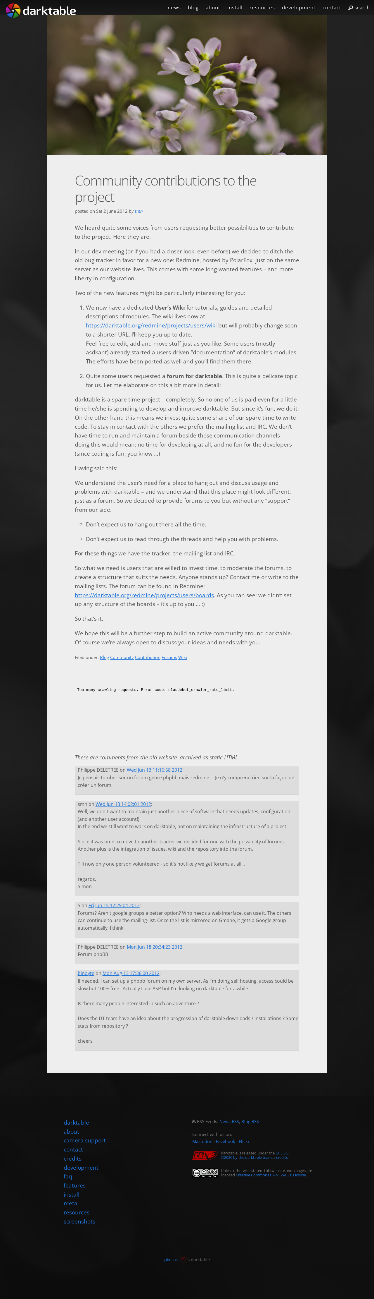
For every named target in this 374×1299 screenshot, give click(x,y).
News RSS (229, 1121)
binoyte (86, 973)
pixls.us (171, 1259)
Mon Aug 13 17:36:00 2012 (131, 973)
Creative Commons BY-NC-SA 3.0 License (271, 1175)
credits (282, 1157)
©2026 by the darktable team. (247, 1157)
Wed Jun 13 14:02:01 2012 (123, 804)
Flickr (244, 1141)
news (174, 7)
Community (122, 657)
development (299, 7)
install (235, 7)
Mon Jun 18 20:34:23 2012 (154, 947)
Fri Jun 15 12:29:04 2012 (114, 905)
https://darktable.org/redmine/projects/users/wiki (151, 325)
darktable (76, 1122)
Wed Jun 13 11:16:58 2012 (154, 770)
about (213, 7)
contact (332, 7)
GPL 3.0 (282, 1153)
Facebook (225, 1141)
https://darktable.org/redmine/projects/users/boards (144, 595)
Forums (169, 657)
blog (193, 7)
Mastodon (202, 1141)
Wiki (182, 657)
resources (262, 7)
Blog (104, 657)
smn (139, 211)
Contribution (147, 657)
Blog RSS (250, 1121)
